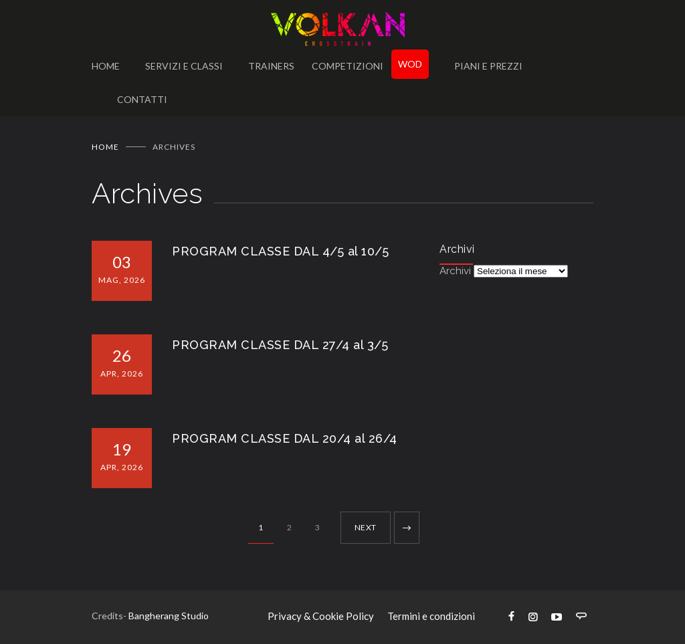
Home (105, 147)
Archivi (455, 271)
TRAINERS (271, 66)
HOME (106, 66)
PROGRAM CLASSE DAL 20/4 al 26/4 (284, 438)
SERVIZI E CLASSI (184, 66)
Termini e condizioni (431, 616)
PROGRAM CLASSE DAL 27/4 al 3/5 (280, 345)
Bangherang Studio (168, 615)
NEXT (366, 527)
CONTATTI (142, 99)
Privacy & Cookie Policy (321, 616)
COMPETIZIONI (347, 66)
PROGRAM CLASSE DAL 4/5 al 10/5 (280, 251)
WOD (410, 64)
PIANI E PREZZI (488, 66)
